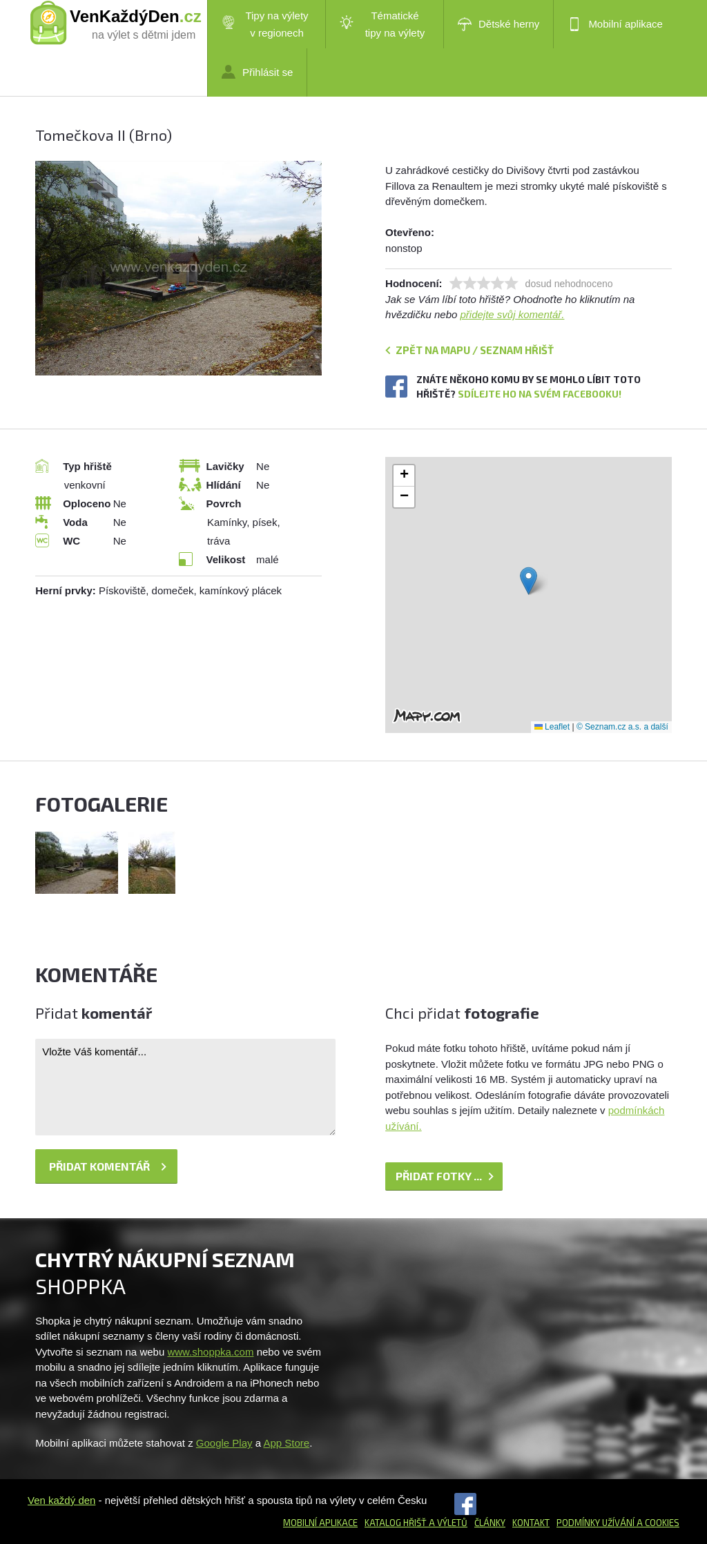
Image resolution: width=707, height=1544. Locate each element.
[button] (528, 581)
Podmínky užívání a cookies (617, 1522)
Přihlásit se (257, 72)
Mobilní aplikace (615, 24)
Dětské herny (498, 24)
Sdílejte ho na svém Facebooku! (539, 394)
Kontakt (531, 1522)
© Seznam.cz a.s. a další (622, 727)
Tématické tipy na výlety (382, 24)
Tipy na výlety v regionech (265, 24)
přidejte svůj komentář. (513, 314)
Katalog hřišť (396, 1522)
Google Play (224, 1443)
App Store (286, 1443)
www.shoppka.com (210, 1352)
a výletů (447, 1522)
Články (489, 1522)
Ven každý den (61, 1500)
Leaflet (552, 727)
